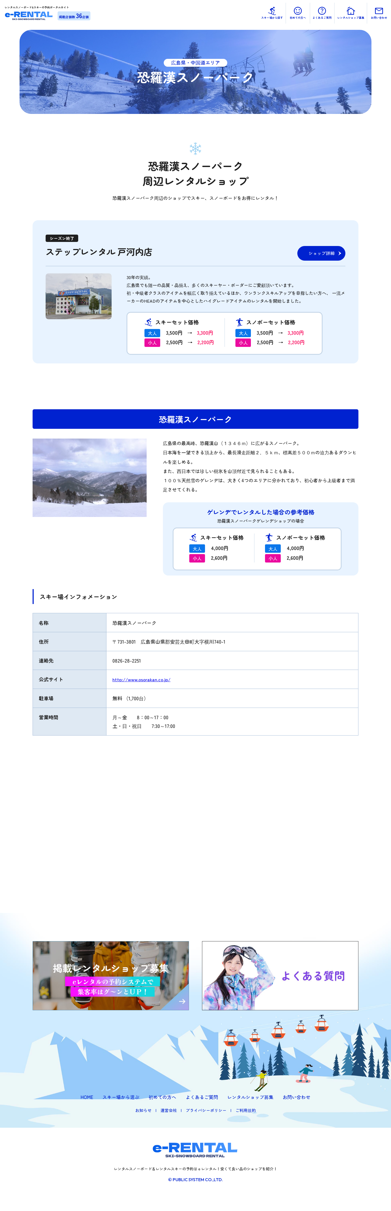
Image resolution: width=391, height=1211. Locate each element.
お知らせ (143, 1110)
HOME (87, 1097)
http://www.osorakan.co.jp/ (142, 679)
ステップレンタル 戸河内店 (104, 251)
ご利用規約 (245, 1110)
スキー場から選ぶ (120, 1097)
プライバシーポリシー (206, 1110)
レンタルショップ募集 (250, 1097)
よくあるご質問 (202, 1097)
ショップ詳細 (321, 253)
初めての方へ (162, 1097)
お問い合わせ (296, 1097)
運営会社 (168, 1110)
